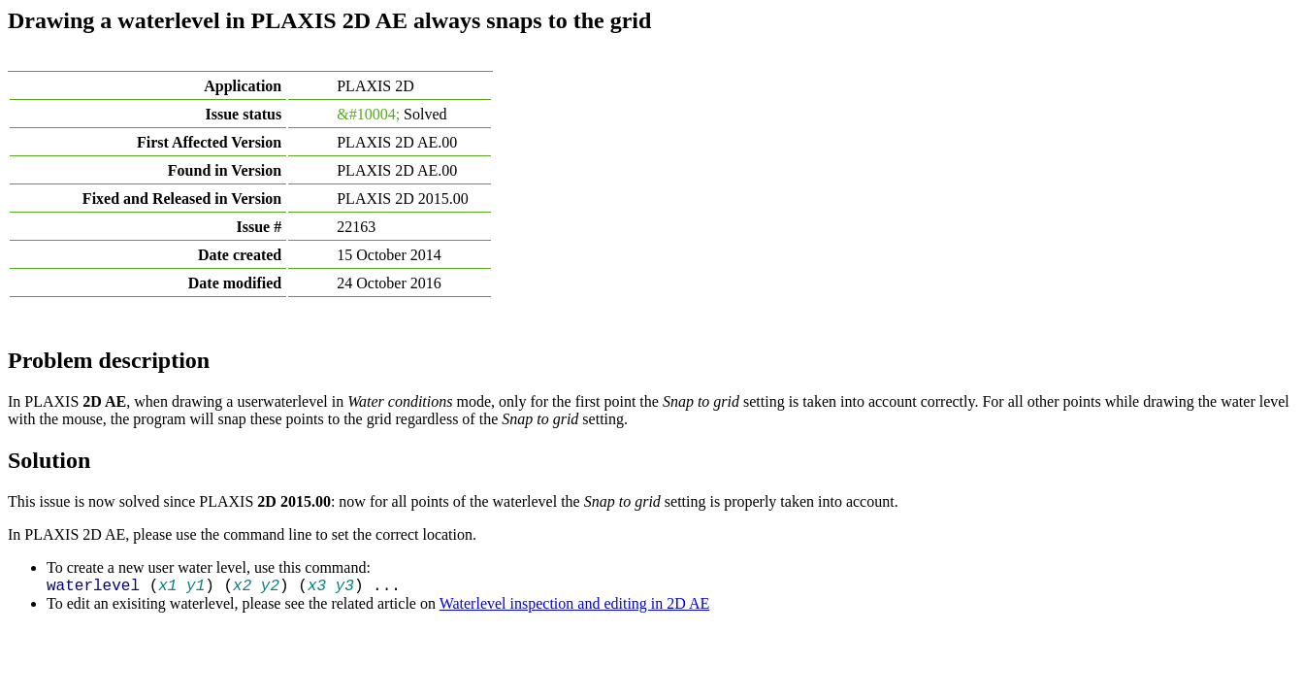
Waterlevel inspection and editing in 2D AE (575, 603)
